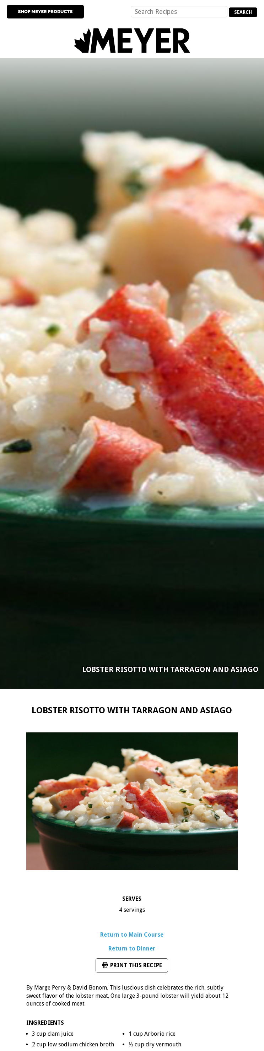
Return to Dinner (131, 948)
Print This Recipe (132, 965)
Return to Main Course (131, 934)
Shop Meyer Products (45, 11)
